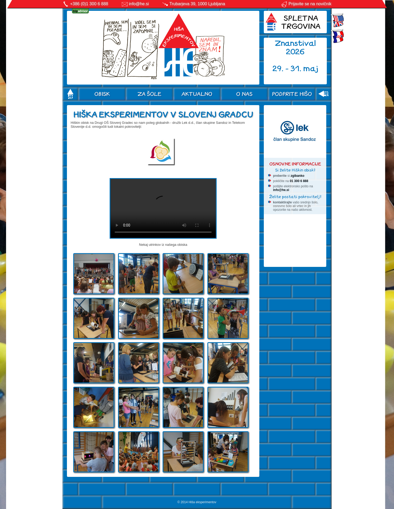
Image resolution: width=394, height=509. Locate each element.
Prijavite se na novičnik (306, 4)
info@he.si (139, 4)
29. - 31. (288, 69)
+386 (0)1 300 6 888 (89, 4)
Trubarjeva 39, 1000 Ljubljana (197, 4)
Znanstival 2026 (295, 47)
